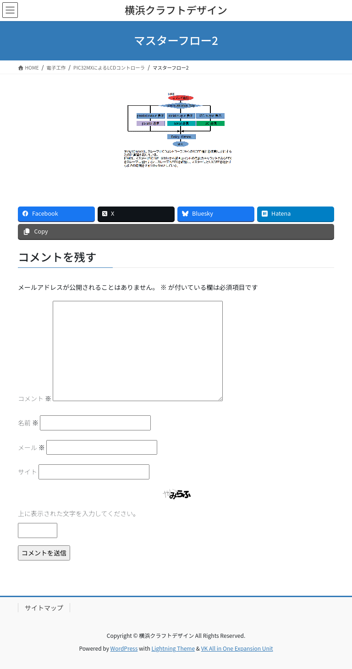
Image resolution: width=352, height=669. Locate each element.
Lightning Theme (173, 648)
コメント (34, 398)
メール (31, 447)
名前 (28, 422)
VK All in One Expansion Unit (237, 648)
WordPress (124, 648)
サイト (27, 471)
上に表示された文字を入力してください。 (78, 513)
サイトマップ (44, 607)
